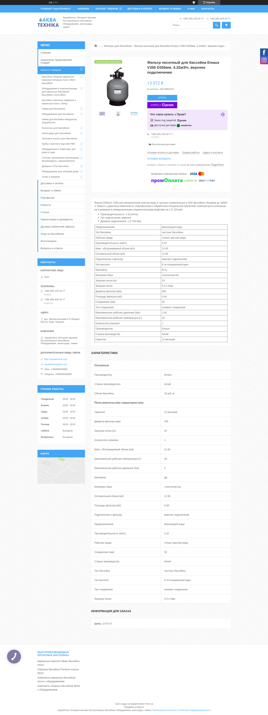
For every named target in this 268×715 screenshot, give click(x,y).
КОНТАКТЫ (207, 8)
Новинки (46, 52)
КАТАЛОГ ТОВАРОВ (107, 8)
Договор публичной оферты (58, 226)
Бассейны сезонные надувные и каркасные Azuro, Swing (59, 102)
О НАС (191, 8)
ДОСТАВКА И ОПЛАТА (139, 8)
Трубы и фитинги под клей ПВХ (58, 143)
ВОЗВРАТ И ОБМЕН (170, 8)
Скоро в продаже (51, 176)
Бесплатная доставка (164, 144)
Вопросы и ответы (52, 248)
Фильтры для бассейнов (118, 46)
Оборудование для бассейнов (58, 114)
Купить (162, 98)
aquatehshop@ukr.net (55, 364)
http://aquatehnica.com (56, 359)
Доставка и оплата (52, 183)
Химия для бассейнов (53, 108)
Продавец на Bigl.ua (134, 707)
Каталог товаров (51, 69)
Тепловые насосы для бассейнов (59, 138)
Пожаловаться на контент (164, 710)
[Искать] (216, 25)
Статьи (45, 212)
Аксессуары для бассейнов (56, 133)
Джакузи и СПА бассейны (55, 166)
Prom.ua (149, 704)
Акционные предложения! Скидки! (56, 61)
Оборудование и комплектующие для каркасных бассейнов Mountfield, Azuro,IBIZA (59, 91)
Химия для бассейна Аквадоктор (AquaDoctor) (59, 121)
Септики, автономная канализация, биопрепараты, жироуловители (60, 159)
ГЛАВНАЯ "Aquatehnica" (56, 8)
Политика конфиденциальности (194, 710)
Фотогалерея (48, 241)
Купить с (162, 105)
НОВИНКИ (83, 8)
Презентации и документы (57, 219)
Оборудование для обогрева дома (60, 171)
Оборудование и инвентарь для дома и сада (58, 151)
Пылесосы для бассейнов (55, 128)
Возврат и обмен (51, 190)
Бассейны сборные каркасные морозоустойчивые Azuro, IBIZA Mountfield (58, 79)
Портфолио (48, 197)
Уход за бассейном (52, 233)
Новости (46, 204)
